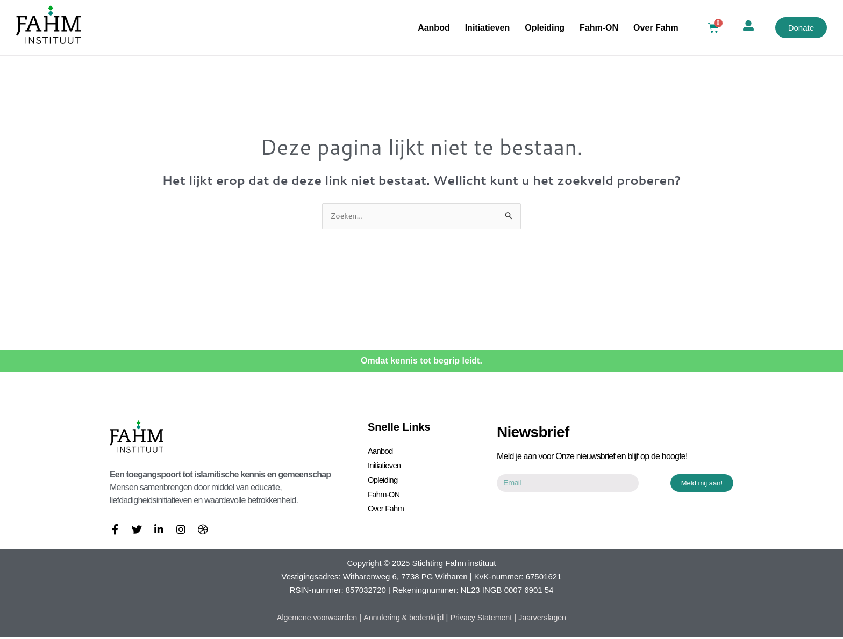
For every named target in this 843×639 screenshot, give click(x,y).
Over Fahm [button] (655, 27)
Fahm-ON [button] (599, 27)
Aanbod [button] (434, 27)
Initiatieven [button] (487, 27)
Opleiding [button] (545, 27)
